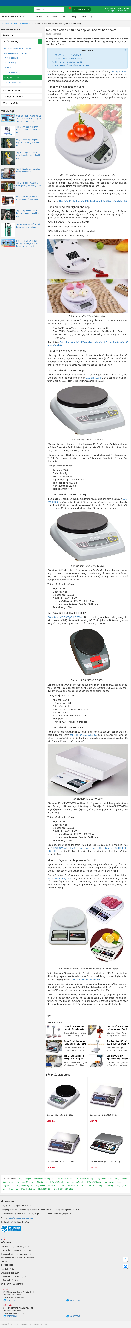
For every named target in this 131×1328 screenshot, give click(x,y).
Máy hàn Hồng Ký (24, 1185)
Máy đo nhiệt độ (28, 1189)
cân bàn (76, 979)
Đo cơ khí (8, 68)
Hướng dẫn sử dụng (11, 90)
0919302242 (73, 1316)
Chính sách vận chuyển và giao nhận (16, 1254)
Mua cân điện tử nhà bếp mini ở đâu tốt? (71, 65)
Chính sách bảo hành (10, 1273)
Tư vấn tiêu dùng (68, 16)
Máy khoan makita (104, 1179)
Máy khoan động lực (24, 1182)
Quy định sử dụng (8, 1269)
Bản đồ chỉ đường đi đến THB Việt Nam (17, 1258)
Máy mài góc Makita (113, 1182)
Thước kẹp (13, 1189)
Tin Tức (14, 24)
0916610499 (10, 1300)
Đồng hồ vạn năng (105, 1185)
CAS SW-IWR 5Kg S (64, 848)
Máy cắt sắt (8, 1185)
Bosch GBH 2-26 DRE (63, 1189)
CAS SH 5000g (93, 378)
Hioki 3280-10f (44, 1189)
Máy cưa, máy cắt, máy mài (15, 53)
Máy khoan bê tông (85, 1179)
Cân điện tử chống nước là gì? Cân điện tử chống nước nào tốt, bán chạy (75, 1042)
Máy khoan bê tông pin (43, 1179)
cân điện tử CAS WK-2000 (83, 735)
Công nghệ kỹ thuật (11, 103)
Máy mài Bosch (57, 1182)
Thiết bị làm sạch (11, 58)
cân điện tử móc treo (91, 979)
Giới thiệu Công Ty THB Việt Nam (15, 1247)
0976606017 (73, 1300)
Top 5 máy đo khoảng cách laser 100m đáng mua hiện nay (27, 213)
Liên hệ (4, 1261)
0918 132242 (123, 9)
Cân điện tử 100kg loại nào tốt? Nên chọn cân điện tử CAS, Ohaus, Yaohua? (74, 1027)
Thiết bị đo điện (10, 63)
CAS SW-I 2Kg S (88, 848)
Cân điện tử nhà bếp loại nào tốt (68, 62)
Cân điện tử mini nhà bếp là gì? (67, 55)
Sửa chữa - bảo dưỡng (12, 97)
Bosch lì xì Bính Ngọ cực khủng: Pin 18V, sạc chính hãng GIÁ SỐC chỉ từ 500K (27, 243)
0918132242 (10, 1316)
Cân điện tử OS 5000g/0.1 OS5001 (65, 617)
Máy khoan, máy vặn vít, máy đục (18, 48)
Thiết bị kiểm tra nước (13, 82)
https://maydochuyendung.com (22, 1218)
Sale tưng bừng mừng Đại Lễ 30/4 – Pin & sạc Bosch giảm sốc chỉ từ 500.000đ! (28, 118)
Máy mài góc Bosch (75, 1182)
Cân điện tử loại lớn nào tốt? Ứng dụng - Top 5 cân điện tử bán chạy (117, 1027)
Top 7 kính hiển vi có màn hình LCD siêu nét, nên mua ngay (28, 129)
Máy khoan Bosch (64, 1179)
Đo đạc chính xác (26, 24)
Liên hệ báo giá (86, 16)
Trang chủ (5, 24)
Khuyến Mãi (52, 16)
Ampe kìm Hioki (87, 1185)
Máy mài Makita (94, 1182)
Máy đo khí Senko (70, 1185)
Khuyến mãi (7, 35)
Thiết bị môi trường (12, 73)
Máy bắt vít (42, 1182)
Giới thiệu (39, 16)
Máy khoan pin (24, 1179)
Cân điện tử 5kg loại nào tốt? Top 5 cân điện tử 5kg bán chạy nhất (93, 201)
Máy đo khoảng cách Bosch (47, 1185)
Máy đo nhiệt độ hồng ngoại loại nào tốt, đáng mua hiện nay (28, 142)
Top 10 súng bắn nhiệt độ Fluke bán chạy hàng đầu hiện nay (29, 155)
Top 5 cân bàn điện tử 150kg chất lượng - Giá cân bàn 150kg (74, 1057)
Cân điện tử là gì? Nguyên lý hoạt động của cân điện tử (118, 1057)
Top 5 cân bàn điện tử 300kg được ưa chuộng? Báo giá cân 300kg (118, 1042)
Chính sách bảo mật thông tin (13, 1276)
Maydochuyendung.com (59, 878)
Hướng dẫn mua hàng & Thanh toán (16, 1250)
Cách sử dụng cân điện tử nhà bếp (69, 58)
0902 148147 (110, 9)
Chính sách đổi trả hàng (11, 1280)
